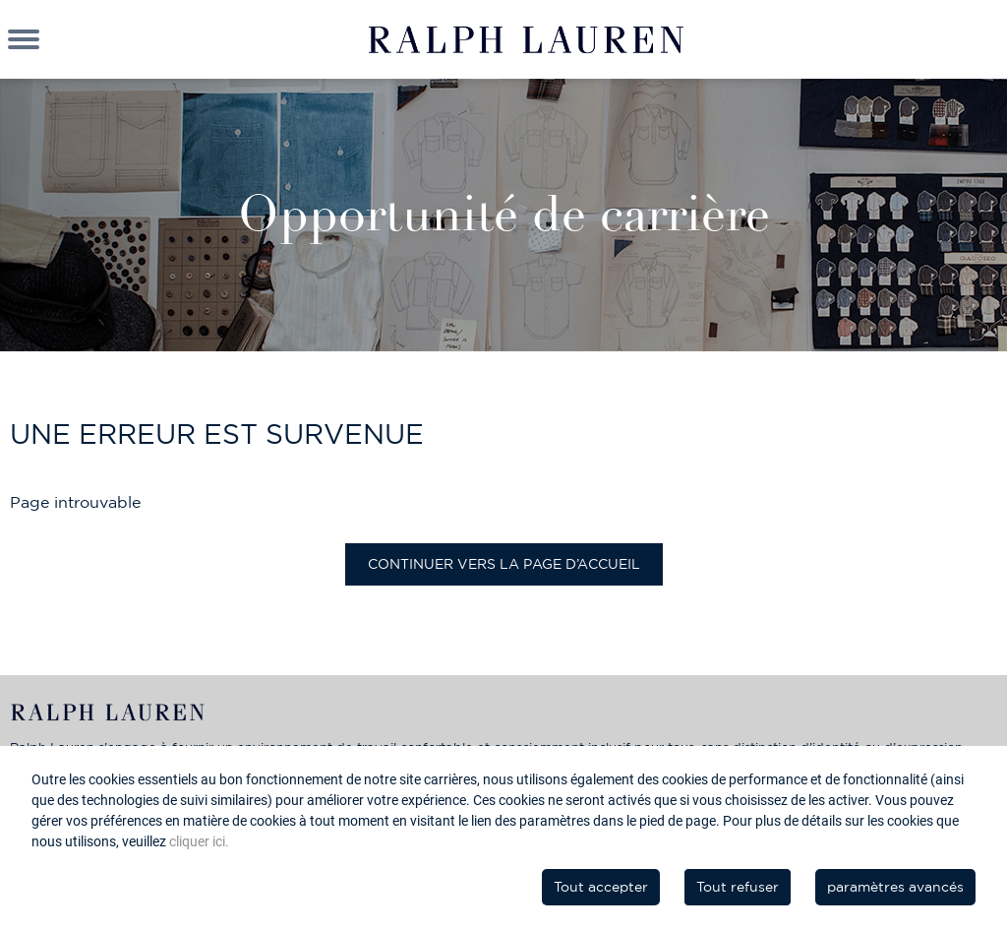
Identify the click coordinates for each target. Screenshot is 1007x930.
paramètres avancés (895, 887)
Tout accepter (601, 887)
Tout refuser (737, 887)
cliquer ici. (199, 841)
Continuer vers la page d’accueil (504, 564)
